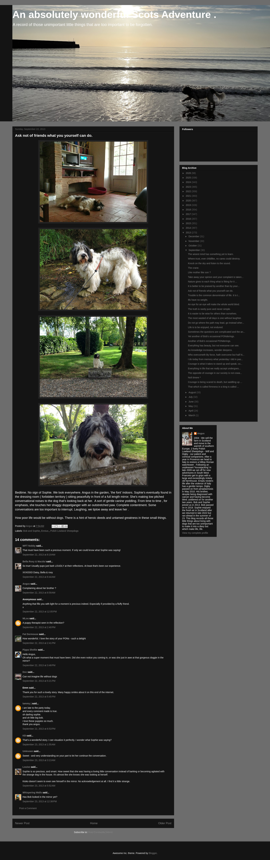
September (194, 250)
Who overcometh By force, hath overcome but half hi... (216, 354)
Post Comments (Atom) (100, 832)
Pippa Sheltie (30, 649)
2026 (189, 173)
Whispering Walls (32, 792)
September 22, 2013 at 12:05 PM (40, 611)
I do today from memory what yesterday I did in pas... (215, 359)
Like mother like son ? (199, 272)
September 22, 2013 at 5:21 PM (39, 681)
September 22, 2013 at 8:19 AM (39, 554)
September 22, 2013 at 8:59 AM (39, 592)
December (194, 236)
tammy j (27, 703)
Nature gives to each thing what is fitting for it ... (212, 281)
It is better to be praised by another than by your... (213, 286)
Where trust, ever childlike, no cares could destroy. (214, 258)
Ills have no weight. (198, 299)
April (191, 410)
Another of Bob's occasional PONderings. (209, 341)
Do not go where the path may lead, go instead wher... (216, 322)
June (191, 401)
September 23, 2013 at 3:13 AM (39, 760)
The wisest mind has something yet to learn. (211, 254)
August (192, 392)
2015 (189, 223)
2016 (189, 218)
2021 (189, 196)
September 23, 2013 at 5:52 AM (39, 785)
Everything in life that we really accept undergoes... (214, 368)
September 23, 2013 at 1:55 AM (39, 744)
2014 (189, 228)
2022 (189, 191)
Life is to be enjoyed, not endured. (205, 327)
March (192, 415)
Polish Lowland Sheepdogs (64, 531)
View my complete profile (195, 533)
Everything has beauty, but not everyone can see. (213, 345)
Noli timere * (194, 377)
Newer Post (22, 823)
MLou (26, 618)
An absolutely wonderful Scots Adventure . (114, 14)
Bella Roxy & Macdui (34, 561)
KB (24, 735)
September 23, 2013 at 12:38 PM (40, 801)
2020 (189, 200)
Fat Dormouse (30, 634)
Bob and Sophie (31, 531)
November (194, 241)
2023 (189, 186)
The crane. (193, 268)
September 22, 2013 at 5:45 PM (39, 696)
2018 (189, 209)
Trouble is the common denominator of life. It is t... (214, 295)
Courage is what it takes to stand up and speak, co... (215, 363)
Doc (25, 672)
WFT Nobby (29, 545)
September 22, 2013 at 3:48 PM (39, 665)
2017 (189, 214)
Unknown (28, 751)
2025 (189, 177)
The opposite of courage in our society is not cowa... (215, 373)
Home (94, 823)
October (192, 245)
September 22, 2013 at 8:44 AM (39, 577)
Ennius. (45, 531)
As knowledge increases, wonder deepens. (210, 350)
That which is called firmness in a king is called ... (213, 386)
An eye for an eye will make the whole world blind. (214, 304)
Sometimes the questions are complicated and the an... (216, 331)
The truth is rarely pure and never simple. (209, 309)
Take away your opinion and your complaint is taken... (215, 277)
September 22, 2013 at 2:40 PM (39, 627)
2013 (189, 232)
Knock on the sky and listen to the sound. (209, 263)
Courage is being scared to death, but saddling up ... (215, 382)
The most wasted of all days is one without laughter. (215, 318)
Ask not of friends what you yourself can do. (210, 290)
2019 (189, 205)
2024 (189, 182)
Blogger (153, 853)
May (190, 406)
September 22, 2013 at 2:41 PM (39, 643)
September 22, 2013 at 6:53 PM (39, 728)
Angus (26, 583)
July (190, 397)
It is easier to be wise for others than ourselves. (212, 313)
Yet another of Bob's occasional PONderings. (211, 336)
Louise (26, 767)
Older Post (164, 823)
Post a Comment (28, 808)
